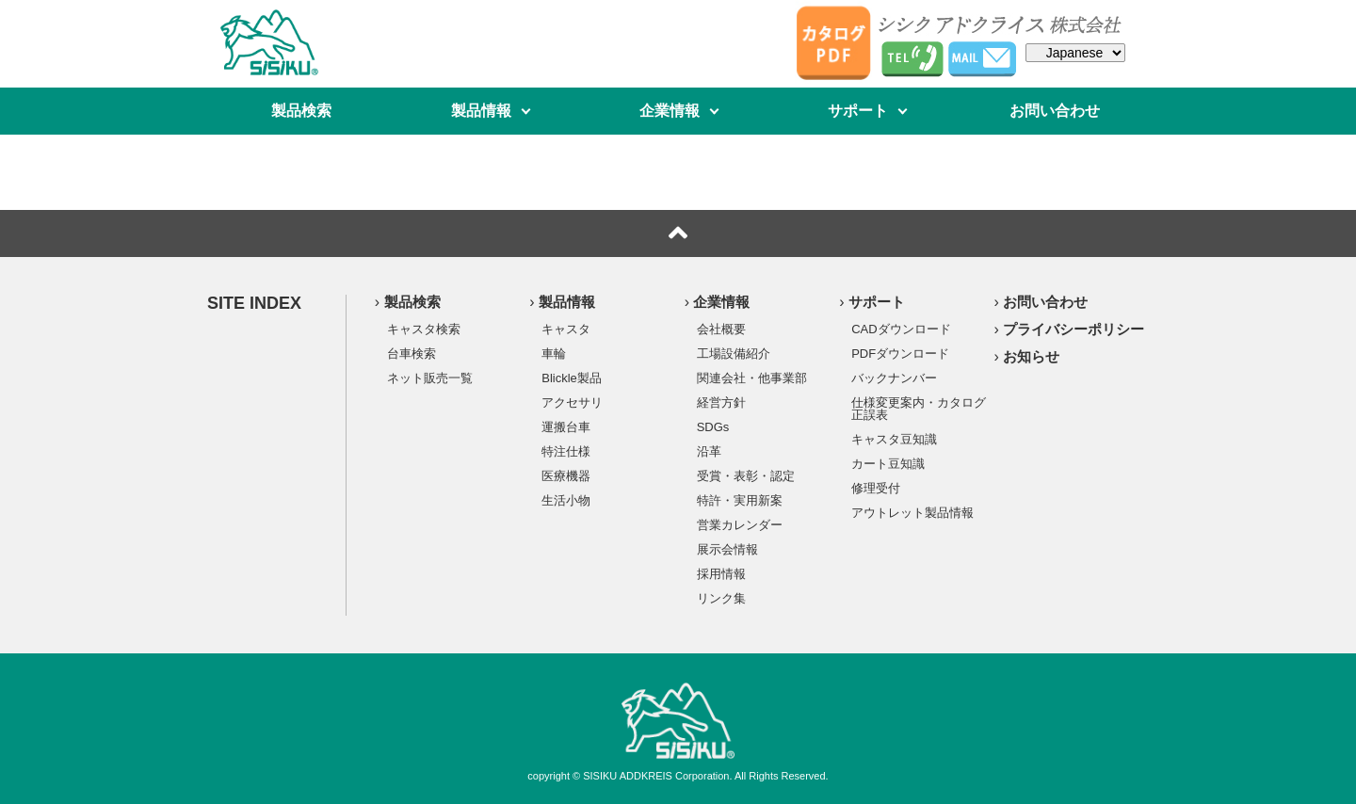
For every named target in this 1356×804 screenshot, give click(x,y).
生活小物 (565, 500)
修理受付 (875, 487)
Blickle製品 (571, 377)
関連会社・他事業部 (752, 377)
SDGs (713, 426)
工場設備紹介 (733, 353)
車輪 (553, 353)
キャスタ (565, 328)
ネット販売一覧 (430, 377)
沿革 (709, 451)
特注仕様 (565, 451)
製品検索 (301, 111)
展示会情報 (727, 548)
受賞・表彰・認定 (746, 475)
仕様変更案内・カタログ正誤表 (918, 408)
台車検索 (411, 353)
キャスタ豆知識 (894, 438)
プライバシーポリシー (1073, 329)
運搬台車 (565, 426)
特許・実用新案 (740, 500)
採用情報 (721, 573)
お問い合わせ (1054, 111)
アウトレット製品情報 (912, 512)
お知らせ (1031, 356)
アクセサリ (572, 402)
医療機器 (565, 475)
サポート (858, 111)
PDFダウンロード (900, 353)
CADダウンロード (900, 328)
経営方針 (721, 402)
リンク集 (721, 597)
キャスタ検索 (423, 328)
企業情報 (669, 111)
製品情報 (481, 111)
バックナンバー (894, 377)
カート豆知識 (888, 463)
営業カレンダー (740, 524)
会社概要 (721, 328)
